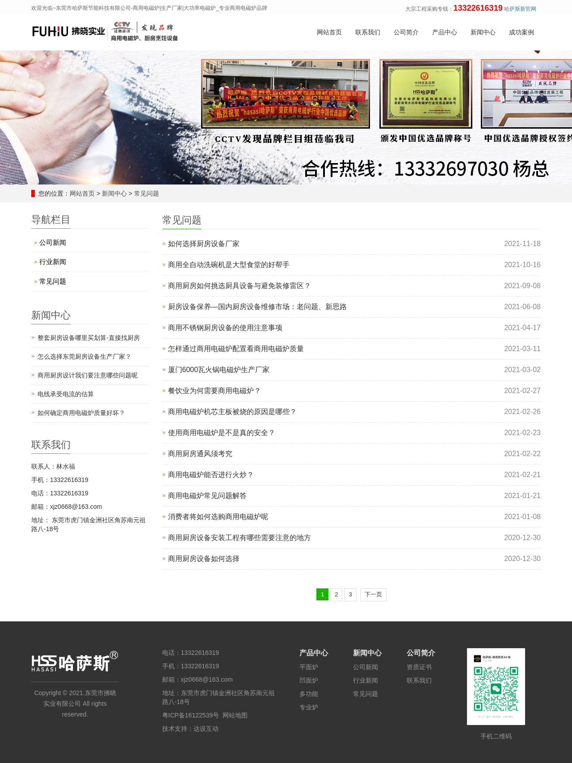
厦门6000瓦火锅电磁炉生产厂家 (219, 369)
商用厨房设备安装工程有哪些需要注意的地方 (239, 537)
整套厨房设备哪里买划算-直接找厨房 (89, 337)
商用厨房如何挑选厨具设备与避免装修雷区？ (239, 285)
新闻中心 (483, 32)
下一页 (373, 594)
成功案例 (521, 32)
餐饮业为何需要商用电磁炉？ (214, 390)
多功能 (308, 693)
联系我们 (367, 32)
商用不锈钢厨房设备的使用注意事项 (225, 327)
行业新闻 (52, 261)
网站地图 (235, 715)
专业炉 (308, 707)
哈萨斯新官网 (520, 9)
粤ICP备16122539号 (190, 715)
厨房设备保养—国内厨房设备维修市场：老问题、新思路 (257, 306)
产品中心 (444, 32)
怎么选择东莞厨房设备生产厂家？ (84, 356)
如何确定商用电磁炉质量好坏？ (81, 412)
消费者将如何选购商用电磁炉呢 (218, 516)
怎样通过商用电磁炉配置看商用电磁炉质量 (236, 348)
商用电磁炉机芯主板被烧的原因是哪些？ (232, 411)
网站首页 (329, 32)
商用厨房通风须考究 (200, 453)
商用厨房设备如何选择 (204, 558)
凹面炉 (308, 680)
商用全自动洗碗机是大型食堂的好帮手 (229, 264)
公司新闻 (52, 242)
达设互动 (206, 728)
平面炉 (308, 667)
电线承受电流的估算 (66, 394)
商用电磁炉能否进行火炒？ (211, 474)
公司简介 (406, 32)
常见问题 (145, 193)
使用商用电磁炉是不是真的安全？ (221, 432)
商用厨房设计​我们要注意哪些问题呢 (88, 375)
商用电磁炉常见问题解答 (207, 495)
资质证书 (419, 667)
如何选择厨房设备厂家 (204, 243)
